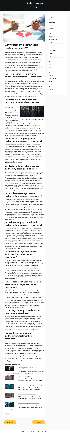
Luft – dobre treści (35, 5)
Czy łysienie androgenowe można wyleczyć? (28, 403)
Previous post (10, 422)
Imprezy (51, 36)
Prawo (7, 413)
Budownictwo (52, 22)
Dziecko (51, 25)
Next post (38, 422)
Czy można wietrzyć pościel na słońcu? (27, 394)
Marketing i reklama (53, 39)
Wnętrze (51, 86)
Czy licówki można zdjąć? (24, 376)
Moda (50, 42)
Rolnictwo (51, 61)
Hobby (50, 33)
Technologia (52, 70)
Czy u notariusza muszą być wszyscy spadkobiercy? (30, 385)
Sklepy (50, 64)
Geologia (51, 31)
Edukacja (51, 28)
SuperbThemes (45, 431)
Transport (51, 72)
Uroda (50, 81)
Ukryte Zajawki (52, 78)
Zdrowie (51, 89)
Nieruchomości (52, 47)
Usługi (50, 84)
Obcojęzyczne (52, 50)
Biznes (50, 19)
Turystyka (51, 75)
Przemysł (51, 58)
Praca (50, 53)
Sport (50, 67)
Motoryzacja (52, 45)
